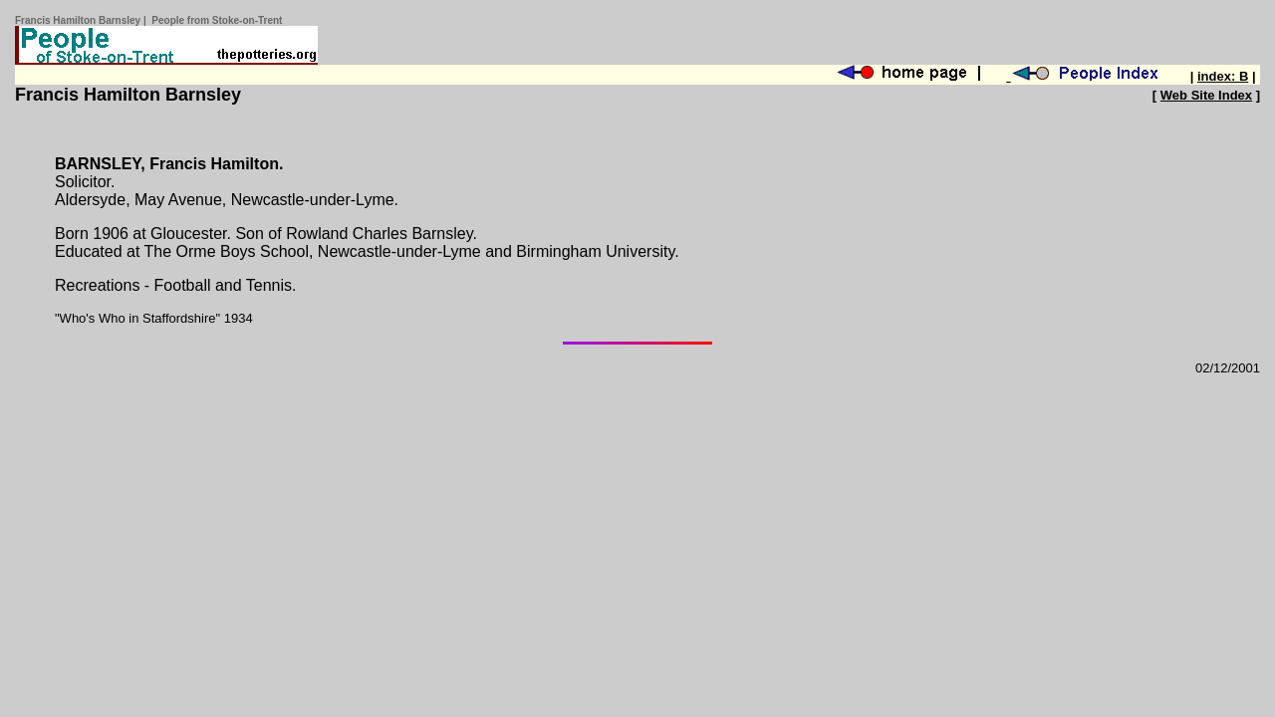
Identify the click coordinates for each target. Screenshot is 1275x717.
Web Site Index (1206, 95)
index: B (1222, 76)
